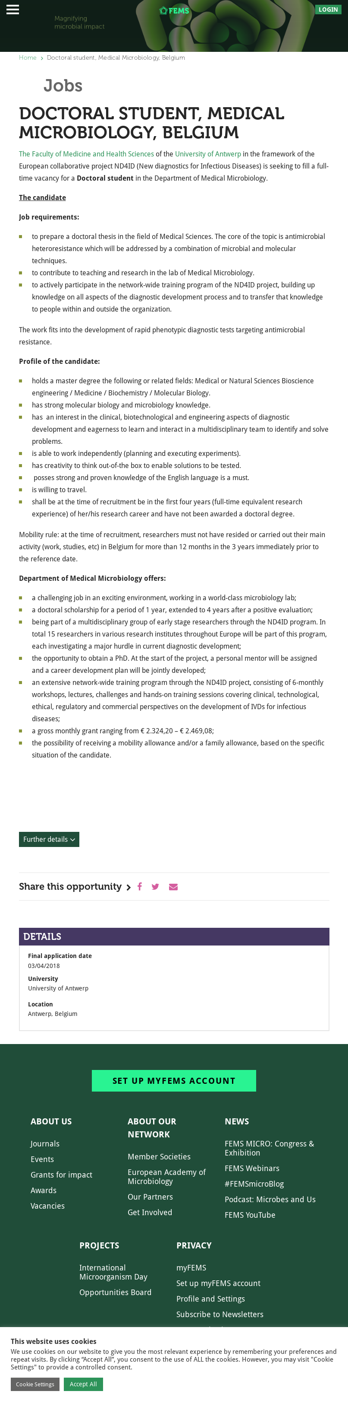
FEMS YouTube (250, 1214)
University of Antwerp (208, 154)
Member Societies (159, 1156)
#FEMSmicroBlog (254, 1183)
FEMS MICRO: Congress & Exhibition (269, 1148)
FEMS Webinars (252, 1168)
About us (51, 1121)
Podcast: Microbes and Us (270, 1199)
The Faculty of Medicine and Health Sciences (87, 154)
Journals (45, 1143)
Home (28, 57)
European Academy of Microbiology (167, 1177)
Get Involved (150, 1212)
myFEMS (191, 1267)
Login (328, 9)
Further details (45, 839)
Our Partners (150, 1196)
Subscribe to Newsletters (219, 1314)
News (237, 1121)
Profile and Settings (210, 1298)
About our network (152, 1128)
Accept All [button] (83, 1384)
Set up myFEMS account (174, 1081)
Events (42, 1159)
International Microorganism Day (113, 1272)
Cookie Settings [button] (35, 1384)
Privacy (194, 1245)
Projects (99, 1245)
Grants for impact (61, 1174)
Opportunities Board (115, 1292)
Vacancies (48, 1205)
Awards (43, 1190)
